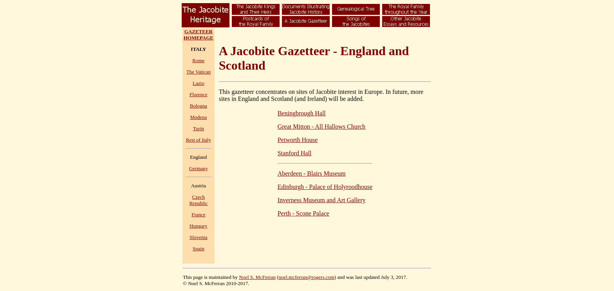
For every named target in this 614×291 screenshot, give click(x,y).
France (198, 214)
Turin (198, 128)
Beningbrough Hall (302, 113)
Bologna (198, 106)
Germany (198, 168)
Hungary (199, 226)
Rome (198, 60)
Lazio (198, 83)
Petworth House (298, 140)
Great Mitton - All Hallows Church (321, 126)
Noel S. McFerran (257, 277)
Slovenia (199, 237)
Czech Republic (198, 200)
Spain (198, 248)
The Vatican (198, 72)
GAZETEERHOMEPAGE (198, 35)
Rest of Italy (198, 140)
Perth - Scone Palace (303, 213)
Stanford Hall (295, 153)
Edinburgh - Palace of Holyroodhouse (325, 186)
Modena (198, 117)
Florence (198, 94)
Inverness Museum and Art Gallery (322, 200)
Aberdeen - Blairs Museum (312, 173)
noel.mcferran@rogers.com (306, 277)
